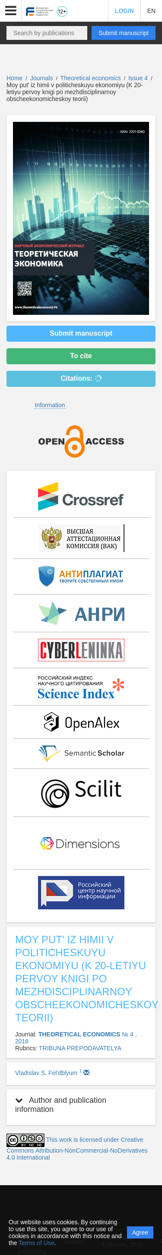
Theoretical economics (91, 78)
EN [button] (151, 10)
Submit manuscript (123, 32)
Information (50, 405)
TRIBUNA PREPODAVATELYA (80, 1048)
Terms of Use (36, 1242)
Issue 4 (138, 78)
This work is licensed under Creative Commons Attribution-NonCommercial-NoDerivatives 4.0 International (77, 1148)
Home (14, 78)
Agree (140, 1232)
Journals (41, 78)
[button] (11, 11)
